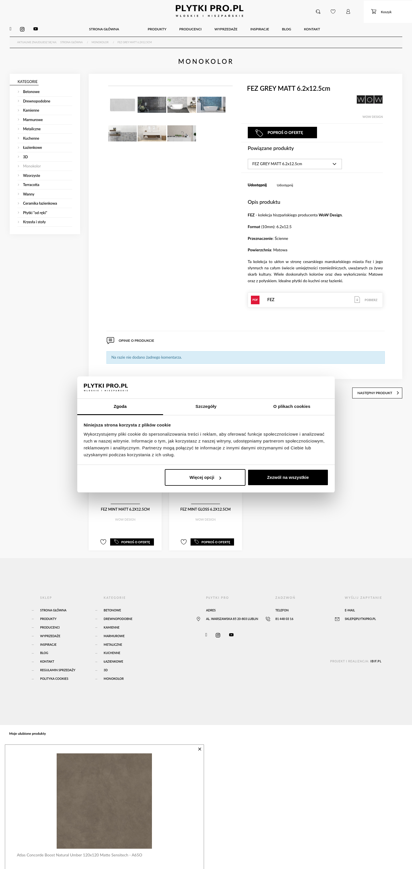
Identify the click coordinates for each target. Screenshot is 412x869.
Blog (44, 649)
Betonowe (112, 606)
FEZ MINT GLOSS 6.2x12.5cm (205, 506)
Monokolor (114, 674)
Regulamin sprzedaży (57, 666)
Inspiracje (48, 640)
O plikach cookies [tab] (291, 406)
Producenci (50, 623)
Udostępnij (285, 183)
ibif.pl (375, 657)
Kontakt (47, 657)
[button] (318, 11)
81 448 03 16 (285, 614)
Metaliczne (113, 640)
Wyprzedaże (50, 631)
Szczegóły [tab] (205, 406)
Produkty (48, 614)
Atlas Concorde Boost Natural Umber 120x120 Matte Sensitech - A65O (78, 849)
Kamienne (111, 623)
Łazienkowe (113, 657)
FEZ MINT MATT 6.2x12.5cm (125, 506)
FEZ (315, 297)
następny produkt (381, 389)
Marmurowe (114, 631)
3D (106, 666)
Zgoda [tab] (120, 406)
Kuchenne (112, 649)
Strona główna (53, 606)
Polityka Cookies (54, 674)
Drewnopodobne (118, 614)
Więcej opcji (205, 477)
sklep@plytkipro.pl (360, 614)
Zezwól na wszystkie (288, 477)
